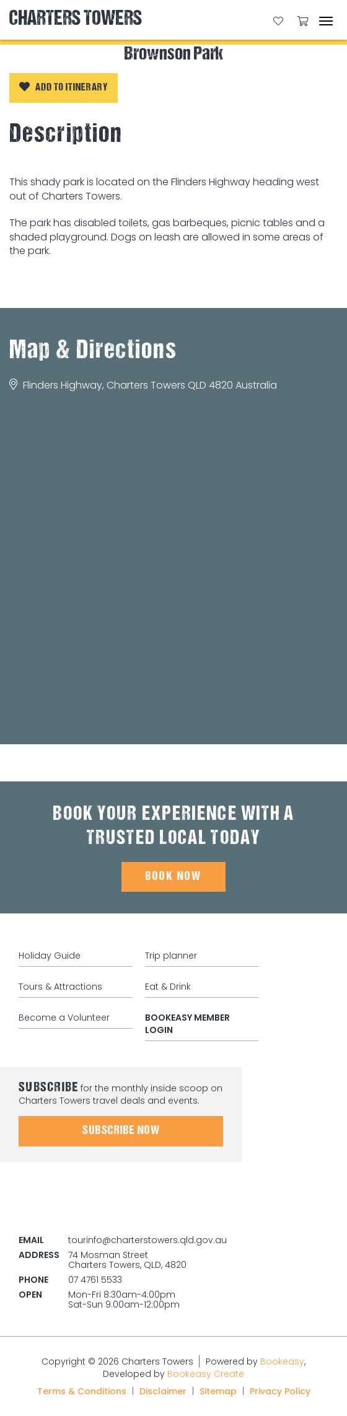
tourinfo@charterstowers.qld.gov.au (147, 1240)
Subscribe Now (121, 1131)
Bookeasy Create (205, 1374)
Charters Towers (75, 19)
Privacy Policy (280, 1391)
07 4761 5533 (95, 1279)
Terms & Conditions (81, 1391)
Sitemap (218, 1391)
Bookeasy (282, 1361)
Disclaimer (163, 1391)
